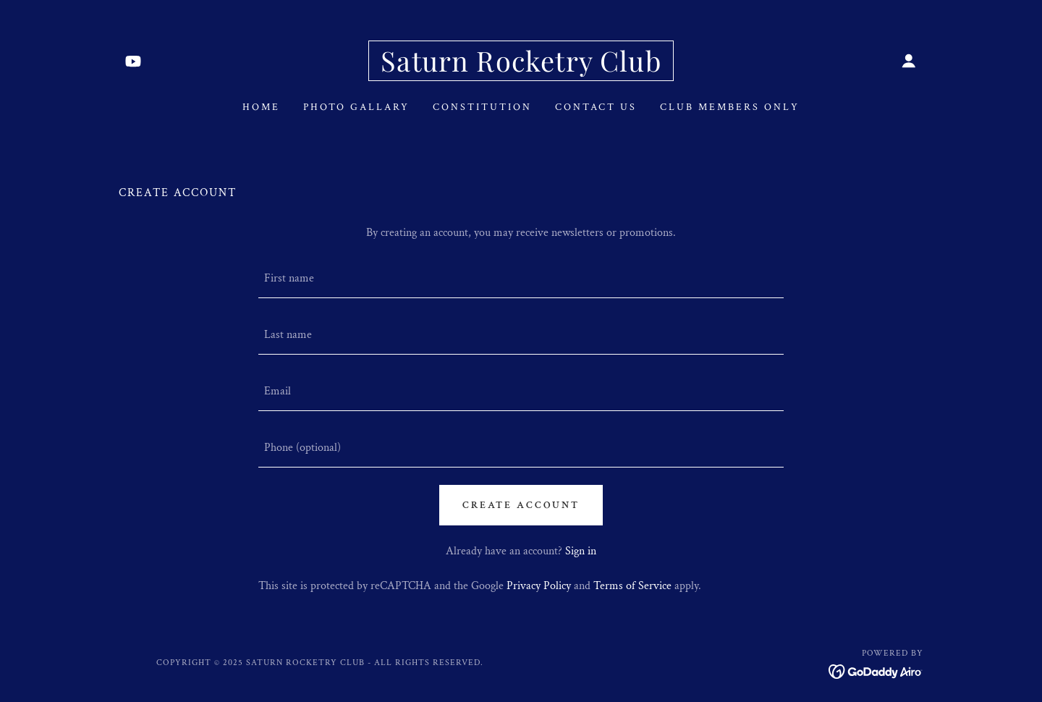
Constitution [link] (482, 107)
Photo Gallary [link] (356, 107)
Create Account (521, 505)
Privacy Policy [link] (539, 585)
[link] (133, 60)
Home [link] (261, 107)
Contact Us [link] (596, 107)
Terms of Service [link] (632, 585)
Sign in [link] (580, 551)
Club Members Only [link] (730, 107)
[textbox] (520, 278)
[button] (908, 60)
